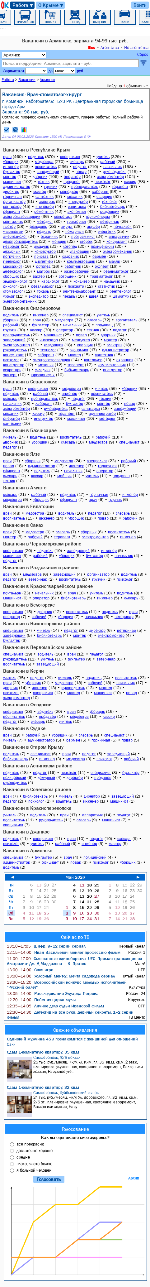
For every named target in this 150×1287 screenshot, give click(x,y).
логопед (70, 246)
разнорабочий (76, 271)
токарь (43, 291)
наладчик (112, 281)
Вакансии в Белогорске (29, 604)
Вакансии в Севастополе (30, 381)
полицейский (102, 246)
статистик (106, 286)
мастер (39, 191)
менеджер (69, 191)
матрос (43, 271)
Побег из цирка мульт (41, 999)
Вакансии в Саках (23, 525)
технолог (109, 201)
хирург (67, 226)
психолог (102, 181)
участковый (13, 231)
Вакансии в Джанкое (26, 831)
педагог (80, 166)
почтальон (123, 226)
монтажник (13, 221)
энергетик (106, 231)
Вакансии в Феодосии (27, 704)
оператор (72, 176)
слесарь (77, 161)
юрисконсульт (98, 216)
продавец (72, 181)
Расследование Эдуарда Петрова (53, 993)
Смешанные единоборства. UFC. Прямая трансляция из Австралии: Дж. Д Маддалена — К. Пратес (74, 961)
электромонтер (110, 176)
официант (11, 211)
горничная (12, 196)
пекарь (69, 296)
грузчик (50, 186)
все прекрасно (30, 1143)
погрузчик (12, 256)
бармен (99, 256)
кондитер (81, 281)
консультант (116, 241)
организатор (14, 201)
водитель (36, 156)
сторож (86, 241)
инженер (11, 166)
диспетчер (44, 261)
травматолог (101, 276)
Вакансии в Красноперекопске (37, 808)
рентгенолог (120, 291)
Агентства (110, 47)
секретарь (63, 216)
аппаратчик (119, 236)
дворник (40, 176)
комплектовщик (81, 261)
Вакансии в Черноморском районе (42, 543)
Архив (133, 1178)
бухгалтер (11, 171)
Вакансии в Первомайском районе (42, 647)
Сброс (142, 54)
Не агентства (136, 47)
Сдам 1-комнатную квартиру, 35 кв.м (43, 1051)
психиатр (76, 286)
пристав (41, 256)
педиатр (44, 231)
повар (81, 171)
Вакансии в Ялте (21, 454)
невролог (11, 246)
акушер (93, 226)
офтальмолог (42, 286)
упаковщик (79, 251)
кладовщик (109, 211)
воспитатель (46, 166)
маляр (114, 261)
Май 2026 (75, 877)
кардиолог (50, 281)
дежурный (12, 251)
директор (11, 191)
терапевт (120, 186)
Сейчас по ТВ (75, 937)
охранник (49, 236)
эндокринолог (15, 281)
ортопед (43, 266)
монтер (9, 176)
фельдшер (38, 226)
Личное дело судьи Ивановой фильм (55, 1005)
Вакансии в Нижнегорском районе (41, 623)
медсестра (44, 161)
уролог (9, 296)
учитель (103, 156)
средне (23, 1157)
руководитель (114, 171)
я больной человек (33, 1170)
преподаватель (84, 186)
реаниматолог (116, 271)
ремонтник (44, 211)
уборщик (10, 161)
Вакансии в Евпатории (28, 506)
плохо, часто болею (34, 1163)
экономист (77, 211)
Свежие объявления (75, 1030)
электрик (47, 201)
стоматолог (13, 291)
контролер (12, 206)
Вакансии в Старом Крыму (33, 747)
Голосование (75, 1129)
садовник (70, 256)
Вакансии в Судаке (24, 728)
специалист (70, 156)
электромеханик (117, 251)
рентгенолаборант (79, 291)
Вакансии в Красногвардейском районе (48, 586)
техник (43, 181)
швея (94, 296)
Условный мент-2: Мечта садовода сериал (61, 975)
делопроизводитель (20, 241)
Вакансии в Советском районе (37, 789)
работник (72, 266)
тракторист (76, 221)
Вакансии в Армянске (27, 850)
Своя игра (30, 969)
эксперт (102, 266)
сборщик (11, 276)
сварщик (104, 196)
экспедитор (39, 296)
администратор (16, 186)
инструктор (78, 201)
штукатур (121, 296)
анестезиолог (15, 236)
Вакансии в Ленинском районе (37, 765)
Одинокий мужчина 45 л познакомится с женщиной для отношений (72, 1038)
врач (7, 156)
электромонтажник (19, 301)
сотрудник (67, 276)
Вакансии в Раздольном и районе (40, 567)
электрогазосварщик (21, 216)
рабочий (107, 161)
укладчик (41, 246)
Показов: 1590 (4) (48, 136)
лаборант (100, 191)
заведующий (48, 171)
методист (45, 221)
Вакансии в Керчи (23, 671)
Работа (23, 5)
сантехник (44, 196)
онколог (10, 286)
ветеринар (109, 221)
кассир (130, 181)
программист (83, 236)
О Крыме (51, 5)
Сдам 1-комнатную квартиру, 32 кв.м (43, 1087)
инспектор (44, 206)
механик (74, 196)
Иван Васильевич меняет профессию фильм (63, 952)
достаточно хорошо (34, 1150)
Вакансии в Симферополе (31, 308)
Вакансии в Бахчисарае (30, 430)
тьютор (9, 226)
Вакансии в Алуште (24, 487)
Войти (140, 5)
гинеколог (12, 261)
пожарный (74, 231)
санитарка (77, 206)
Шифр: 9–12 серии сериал (46, 946)
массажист (12, 266)
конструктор (45, 251)
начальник (112, 166)
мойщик (59, 241)
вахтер (39, 276)
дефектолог (13, 271)
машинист (12, 181)
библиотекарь (112, 206)
